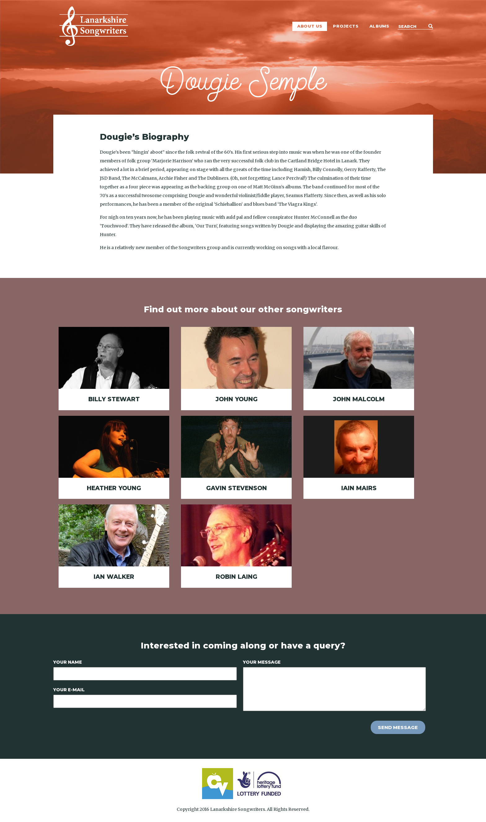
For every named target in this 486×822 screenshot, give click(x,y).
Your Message (262, 662)
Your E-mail (69, 689)
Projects (345, 26)
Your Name (67, 662)
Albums (379, 26)
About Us (309, 26)
